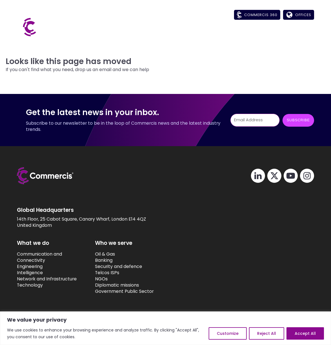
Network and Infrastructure (47, 279)
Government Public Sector (124, 291)
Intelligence (30, 273)
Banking (103, 260)
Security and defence (118, 266)
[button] (187, 32)
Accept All (305, 333)
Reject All (266, 333)
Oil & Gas (105, 254)
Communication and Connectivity (39, 257)
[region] (165, 328)
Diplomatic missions (117, 285)
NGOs (101, 279)
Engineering (30, 266)
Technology (30, 285)
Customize (228, 333)
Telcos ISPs (107, 273)
